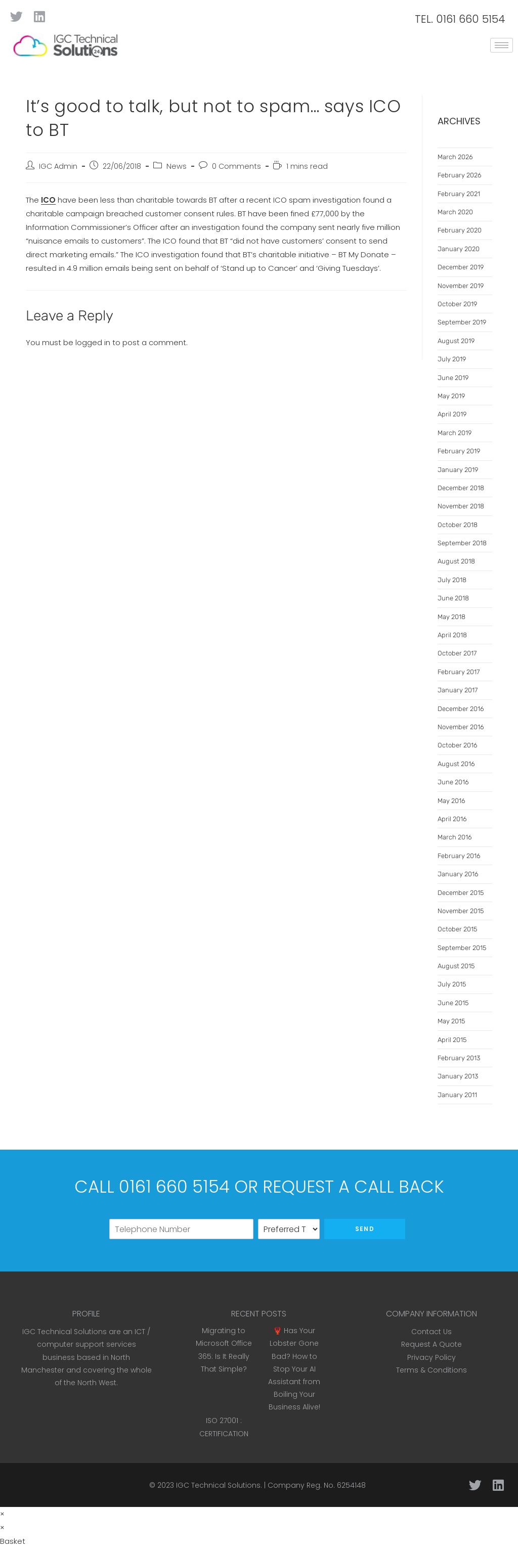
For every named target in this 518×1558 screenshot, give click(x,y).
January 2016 (458, 874)
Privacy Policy (431, 1357)
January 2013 (458, 1076)
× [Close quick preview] (2, 1513)
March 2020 (455, 212)
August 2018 (456, 561)
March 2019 (454, 433)
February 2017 (459, 672)
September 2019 (462, 322)
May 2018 (451, 617)
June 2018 (453, 598)
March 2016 (455, 837)
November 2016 (461, 727)
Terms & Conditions (431, 1370)
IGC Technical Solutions (218, 1485)
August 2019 (456, 341)
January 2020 (459, 249)
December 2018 (461, 488)
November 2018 (461, 506)
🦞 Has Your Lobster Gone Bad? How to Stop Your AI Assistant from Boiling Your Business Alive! (294, 1369)
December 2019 (461, 267)
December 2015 (461, 892)
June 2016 (453, 782)
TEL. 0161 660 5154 (460, 19)
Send (364, 1228)
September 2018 (462, 543)
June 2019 (453, 378)
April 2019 (452, 414)
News (176, 166)
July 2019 (452, 359)
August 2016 (456, 764)
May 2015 (451, 1021)
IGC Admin (58, 166)
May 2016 (451, 801)
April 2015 (452, 1040)
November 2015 (461, 911)
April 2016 (452, 819)
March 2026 (455, 157)
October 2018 (458, 525)
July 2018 (452, 580)
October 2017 (457, 653)
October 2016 (458, 745)
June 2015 (453, 1003)
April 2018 (452, 635)
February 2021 (459, 194)
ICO (48, 200)
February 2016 (459, 856)
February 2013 (459, 1058)
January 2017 (458, 690)
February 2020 (460, 230)
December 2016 (461, 709)
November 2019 (461, 286)
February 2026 (460, 175)
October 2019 (457, 304)
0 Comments (236, 166)
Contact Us (431, 1332)
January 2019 (458, 470)
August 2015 (456, 966)
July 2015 (452, 984)
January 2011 (457, 1095)
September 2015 (462, 948)
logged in (92, 342)
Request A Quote (431, 1344)
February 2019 (459, 451)
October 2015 (457, 929)
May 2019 (451, 396)
